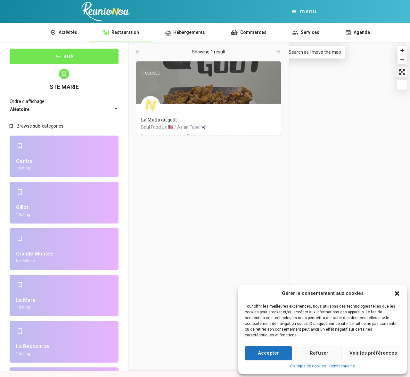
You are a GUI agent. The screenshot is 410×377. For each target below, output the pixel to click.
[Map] (341, 207)
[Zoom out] (402, 59)
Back (64, 58)
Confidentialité (342, 366)
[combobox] (64, 114)
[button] (397, 293)
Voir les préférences (373, 353)
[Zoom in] (402, 50)
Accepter (268, 353)
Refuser (319, 353)
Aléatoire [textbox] (19, 114)
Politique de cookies (308, 366)
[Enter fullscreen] (402, 72)
